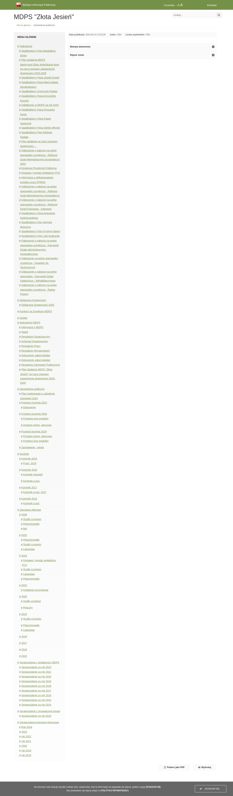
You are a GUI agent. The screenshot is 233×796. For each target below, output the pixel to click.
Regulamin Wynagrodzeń (35, 350)
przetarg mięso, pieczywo (37, 425)
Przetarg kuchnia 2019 (34, 431)
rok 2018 (26, 755)
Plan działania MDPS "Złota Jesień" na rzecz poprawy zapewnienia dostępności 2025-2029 (38, 376)
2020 (24, 596)
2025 (24, 535)
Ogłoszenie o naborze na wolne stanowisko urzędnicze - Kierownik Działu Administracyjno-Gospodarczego (39, 247)
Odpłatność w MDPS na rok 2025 (40, 105)
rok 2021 (26, 741)
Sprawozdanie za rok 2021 (36, 671)
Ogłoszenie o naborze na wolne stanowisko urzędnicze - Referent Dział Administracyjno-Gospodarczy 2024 (40, 157)
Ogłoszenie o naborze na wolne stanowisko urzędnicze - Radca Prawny (38, 290)
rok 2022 (26, 736)
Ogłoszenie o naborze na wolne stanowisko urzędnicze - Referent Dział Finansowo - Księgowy (38, 204)
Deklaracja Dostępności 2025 (37, 304)
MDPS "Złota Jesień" (44, 17)
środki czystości (32, 601)
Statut (24, 332)
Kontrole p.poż (31, 503)
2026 (24, 514)
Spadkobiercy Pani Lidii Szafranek (40, 236)
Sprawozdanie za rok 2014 (36, 704)
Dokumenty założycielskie (35, 355)
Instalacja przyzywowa (35, 590)
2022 (24, 585)
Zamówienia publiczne (32, 389)
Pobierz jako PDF (174, 767)
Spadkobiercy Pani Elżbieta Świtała (36, 135)
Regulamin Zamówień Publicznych (40, 364)
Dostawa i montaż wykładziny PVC (40, 172)
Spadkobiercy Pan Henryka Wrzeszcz (36, 224)
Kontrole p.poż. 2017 (34, 492)
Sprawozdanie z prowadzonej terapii (40, 711)
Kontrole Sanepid (33, 474)
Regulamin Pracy (31, 346)
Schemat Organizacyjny (34, 341)
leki (25, 528)
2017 (24, 643)
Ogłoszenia (26, 46)
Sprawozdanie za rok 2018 (36, 686)
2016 (24, 649)
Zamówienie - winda (32, 447)
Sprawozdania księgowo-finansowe (39, 722)
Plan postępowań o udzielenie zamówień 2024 (37, 396)
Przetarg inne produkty (36, 418)
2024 (24, 555)
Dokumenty (29, 407)
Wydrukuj (204, 767)
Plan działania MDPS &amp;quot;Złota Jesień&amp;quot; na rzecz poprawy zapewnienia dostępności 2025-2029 (40, 66)
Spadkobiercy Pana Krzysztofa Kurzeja (38, 98)
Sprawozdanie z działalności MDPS (39, 662)
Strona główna (24, 25)
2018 (24, 636)
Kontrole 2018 (29, 469)
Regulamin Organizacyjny (35, 336)
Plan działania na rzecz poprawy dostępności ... (39, 144)
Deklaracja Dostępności (33, 300)
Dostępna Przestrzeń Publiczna (39, 168)
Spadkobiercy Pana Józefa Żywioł (40, 77)
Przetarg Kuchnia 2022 (34, 402)
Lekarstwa (29, 549)
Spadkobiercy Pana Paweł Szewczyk (35, 121)
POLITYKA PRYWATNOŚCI (114, 790)
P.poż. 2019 (29, 463)
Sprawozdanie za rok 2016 (36, 695)
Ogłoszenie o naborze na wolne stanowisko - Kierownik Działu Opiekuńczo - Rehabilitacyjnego (38, 276)
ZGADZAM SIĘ (209, 789)
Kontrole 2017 (29, 487)
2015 (24, 656)
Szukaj (23, 317)
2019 (24, 614)
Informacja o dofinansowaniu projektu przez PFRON (37, 180)
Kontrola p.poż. (31, 481)
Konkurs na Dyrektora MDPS (36, 311)
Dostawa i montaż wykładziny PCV (39, 563)
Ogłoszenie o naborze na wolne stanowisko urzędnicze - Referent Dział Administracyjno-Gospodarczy (40, 191)
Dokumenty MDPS (30, 322)
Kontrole (24, 453)
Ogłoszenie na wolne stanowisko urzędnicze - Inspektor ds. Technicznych (39, 263)
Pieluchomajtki (31, 523)
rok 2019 (26, 750)
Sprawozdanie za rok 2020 (36, 676)
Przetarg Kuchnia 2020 (34, 413)
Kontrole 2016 (29, 498)
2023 (24, 731)
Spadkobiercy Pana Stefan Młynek (40, 127)
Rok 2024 (26, 727)
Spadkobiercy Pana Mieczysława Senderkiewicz (39, 84)
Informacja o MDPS (32, 327)
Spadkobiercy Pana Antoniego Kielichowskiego (37, 215)
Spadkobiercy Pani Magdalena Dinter (38, 53)
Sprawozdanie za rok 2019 (36, 681)
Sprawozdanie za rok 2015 (36, 700)
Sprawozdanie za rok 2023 (36, 667)
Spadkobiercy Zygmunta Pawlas (39, 91)
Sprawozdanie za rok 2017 (36, 690)
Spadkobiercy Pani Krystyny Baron (40, 231)
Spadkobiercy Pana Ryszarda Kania (37, 112)
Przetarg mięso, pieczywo (37, 436)
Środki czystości (32, 519)
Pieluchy (28, 607)
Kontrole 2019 (29, 458)
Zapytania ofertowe (30, 509)
